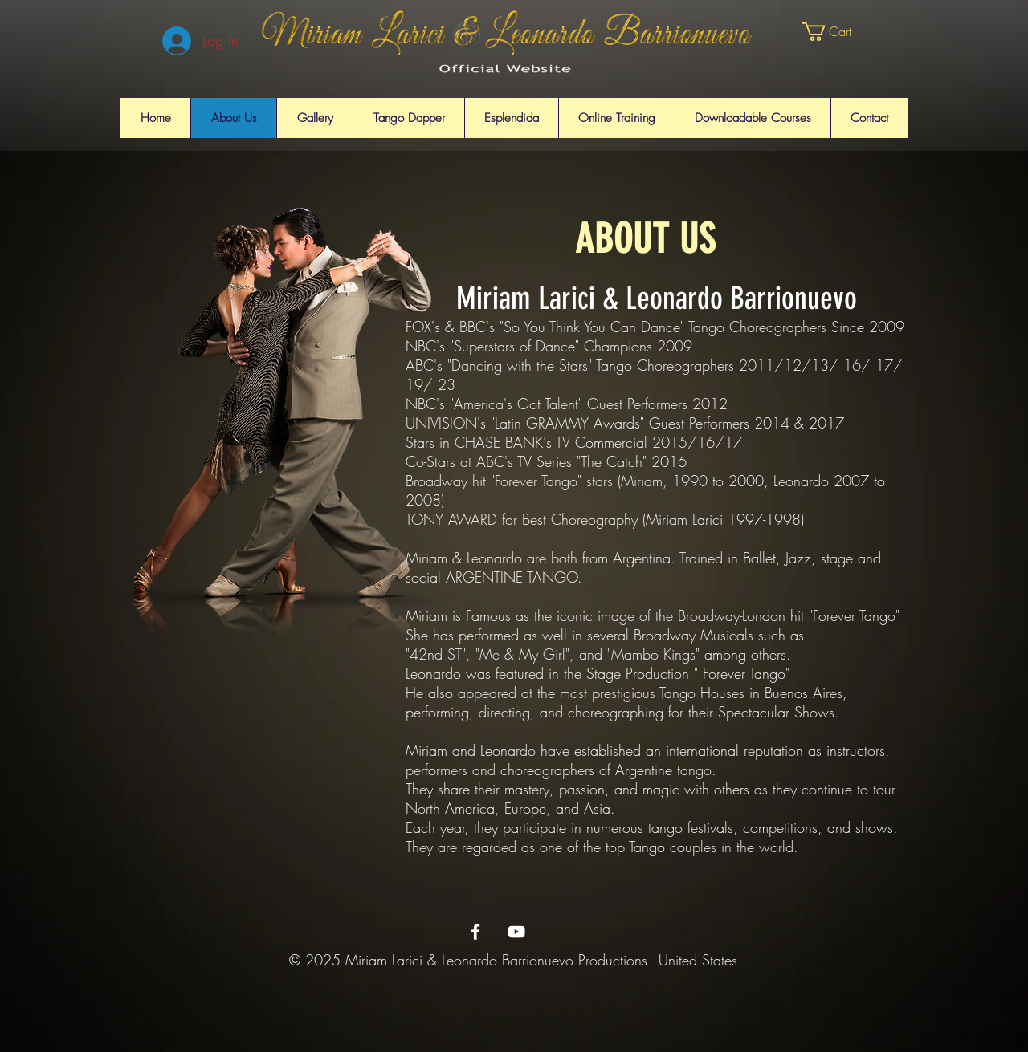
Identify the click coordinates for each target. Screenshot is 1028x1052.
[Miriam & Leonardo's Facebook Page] (475, 931)
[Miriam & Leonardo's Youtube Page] (516, 931)
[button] (838, 31)
